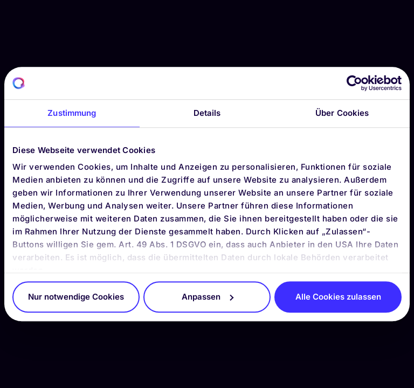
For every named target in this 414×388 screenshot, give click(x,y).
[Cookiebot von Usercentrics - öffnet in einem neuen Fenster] (354, 83)
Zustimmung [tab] (71, 113)
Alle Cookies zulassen (338, 297)
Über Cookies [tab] (342, 113)
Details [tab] (207, 113)
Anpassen (207, 297)
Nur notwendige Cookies (76, 297)
